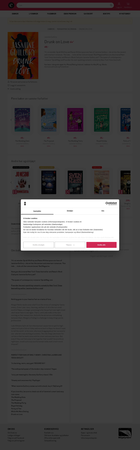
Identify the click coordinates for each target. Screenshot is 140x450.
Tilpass (70, 245)
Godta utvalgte (38, 245)
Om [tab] (102, 211)
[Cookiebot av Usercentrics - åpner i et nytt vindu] (107, 203)
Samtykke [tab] (37, 211)
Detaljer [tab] (70, 211)
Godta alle (101, 245)
